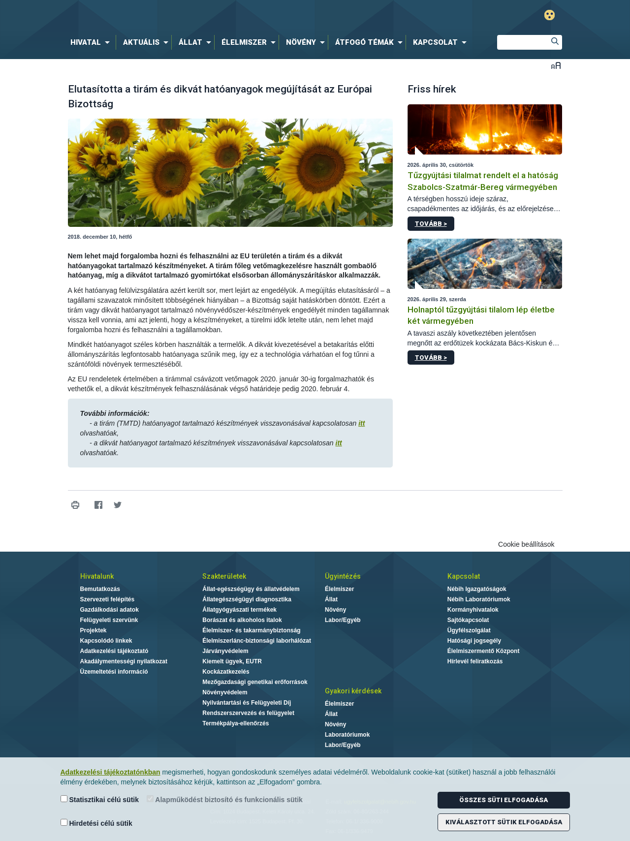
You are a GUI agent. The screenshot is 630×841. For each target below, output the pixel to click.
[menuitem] (92, 42)
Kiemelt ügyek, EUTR (232, 661)
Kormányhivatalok (473, 609)
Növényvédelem (224, 692)
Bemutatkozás (100, 589)
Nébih (210, 15)
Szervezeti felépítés (107, 599)
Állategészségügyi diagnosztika (246, 599)
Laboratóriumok (347, 734)
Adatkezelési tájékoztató (114, 651)
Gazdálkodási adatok (109, 609)
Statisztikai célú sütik (100, 799)
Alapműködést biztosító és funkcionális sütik (225, 799)
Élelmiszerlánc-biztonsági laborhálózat (256, 640)
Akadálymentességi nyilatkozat (123, 661)
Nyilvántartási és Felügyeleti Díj (246, 702)
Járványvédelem (225, 651)
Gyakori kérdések (353, 691)
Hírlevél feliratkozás (475, 661)
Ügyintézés (343, 576)
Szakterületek (224, 576)
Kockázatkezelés (225, 671)
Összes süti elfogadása (503, 800)
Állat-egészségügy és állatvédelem (250, 589)
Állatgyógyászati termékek (239, 609)
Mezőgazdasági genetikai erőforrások (254, 682)
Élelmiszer (339, 589)
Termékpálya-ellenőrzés (235, 723)
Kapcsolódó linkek (106, 640)
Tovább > (431, 223)
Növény (335, 609)
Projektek (93, 630)
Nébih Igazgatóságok (476, 589)
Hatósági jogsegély (474, 640)
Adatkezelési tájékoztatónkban (110, 772)
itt (361, 423)
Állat (331, 599)
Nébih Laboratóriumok (478, 599)
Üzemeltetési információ (114, 671)
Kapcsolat (463, 576)
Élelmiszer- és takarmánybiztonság (251, 630)
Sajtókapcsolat (468, 620)
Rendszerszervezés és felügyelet (248, 713)
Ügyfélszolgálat (469, 630)
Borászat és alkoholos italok (242, 620)
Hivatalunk (97, 576)
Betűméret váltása (556, 65)
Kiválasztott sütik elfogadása (503, 822)
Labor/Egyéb (343, 620)
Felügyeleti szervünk (109, 620)
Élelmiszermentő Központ (483, 651)
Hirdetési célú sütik (96, 823)
